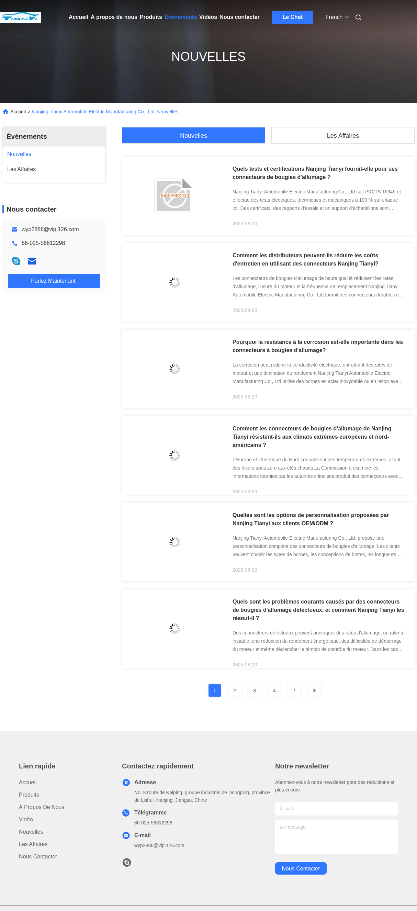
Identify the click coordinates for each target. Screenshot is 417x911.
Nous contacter (239, 17)
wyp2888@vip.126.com (50, 229)
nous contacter (301, 868)
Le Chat (292, 17)
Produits (151, 17)
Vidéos (208, 17)
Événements (181, 17)
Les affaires (343, 135)
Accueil (78, 17)
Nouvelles (193, 135)
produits (29, 795)
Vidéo (26, 819)
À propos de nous (114, 17)
